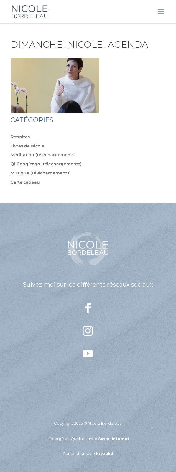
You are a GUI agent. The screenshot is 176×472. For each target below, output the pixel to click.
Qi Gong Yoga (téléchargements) (46, 164)
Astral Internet (113, 438)
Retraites (20, 137)
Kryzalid (104, 453)
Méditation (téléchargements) (43, 154)
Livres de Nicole (27, 146)
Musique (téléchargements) (41, 173)
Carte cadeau (25, 182)
